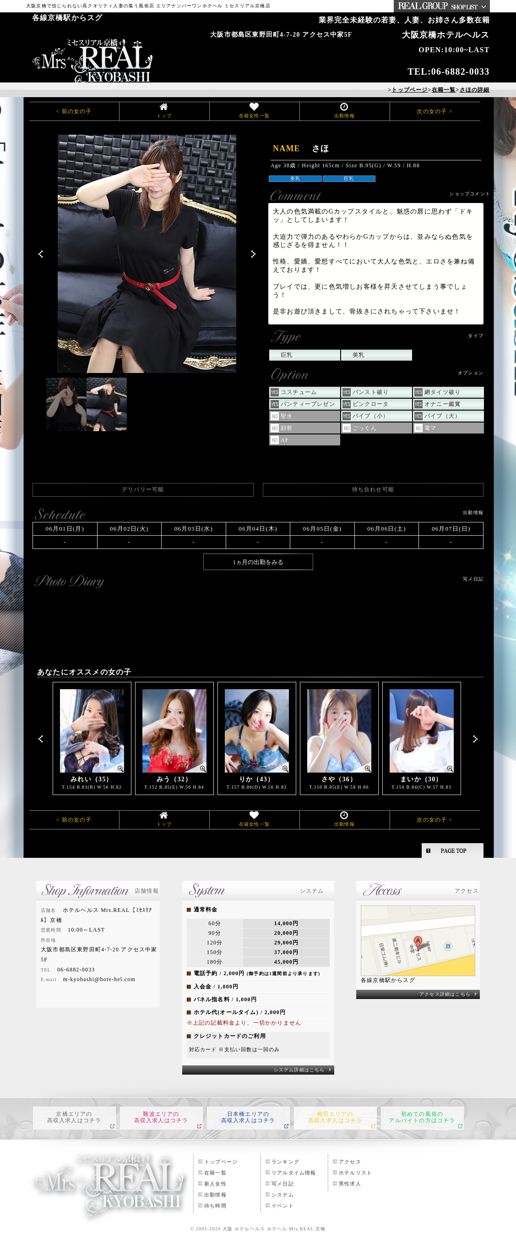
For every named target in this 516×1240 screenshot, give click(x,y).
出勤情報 (344, 115)
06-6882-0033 (460, 71)
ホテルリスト (355, 1172)
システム (283, 1194)
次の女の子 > (434, 111)
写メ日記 (283, 1183)
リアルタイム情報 (294, 1172)
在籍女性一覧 (254, 115)
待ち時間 (215, 1205)
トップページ (221, 1161)
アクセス (350, 1161)
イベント (283, 1205)
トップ (164, 115)
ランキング (285, 1161)
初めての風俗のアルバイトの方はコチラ (422, 1117)
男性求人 (350, 1183)
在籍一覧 (215, 1172)
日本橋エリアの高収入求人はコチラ (248, 1117)
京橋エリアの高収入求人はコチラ (74, 1117)
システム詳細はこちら (299, 1069)
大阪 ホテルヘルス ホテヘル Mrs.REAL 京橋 (274, 1228)
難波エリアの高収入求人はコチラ (161, 1117)
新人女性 (215, 1183)
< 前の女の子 (74, 111)
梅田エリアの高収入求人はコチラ (335, 1117)
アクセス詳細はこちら (445, 994)
